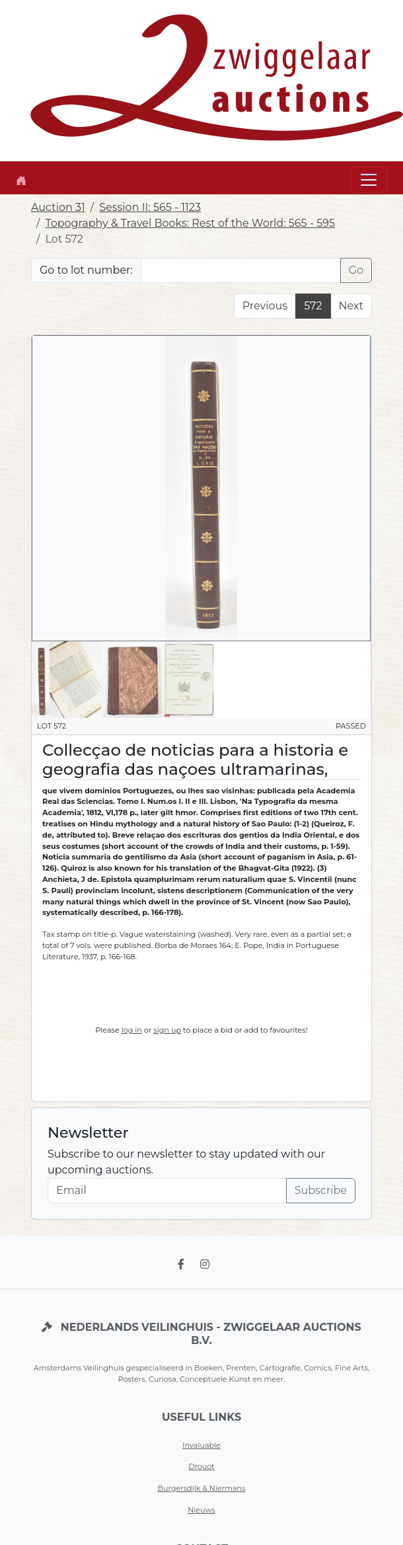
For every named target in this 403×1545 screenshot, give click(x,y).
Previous (264, 305)
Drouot (201, 1466)
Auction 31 (58, 207)
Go (356, 270)
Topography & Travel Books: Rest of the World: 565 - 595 (190, 223)
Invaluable (201, 1445)
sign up (167, 1030)
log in (132, 1030)
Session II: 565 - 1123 (150, 207)
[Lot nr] (241, 270)
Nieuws (201, 1510)
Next (351, 305)
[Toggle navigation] (368, 180)
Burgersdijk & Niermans (201, 1488)
